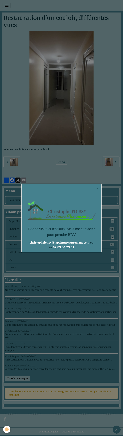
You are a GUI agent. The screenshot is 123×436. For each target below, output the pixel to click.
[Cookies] (6, 429)
